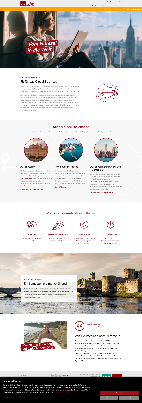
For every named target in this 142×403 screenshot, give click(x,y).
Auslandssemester (26, 178)
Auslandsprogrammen (97, 181)
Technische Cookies (129, 398)
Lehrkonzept (106, 6)
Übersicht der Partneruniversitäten (31, 189)
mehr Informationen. (62, 392)
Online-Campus (110, 2)
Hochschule (118, 6)
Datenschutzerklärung (10, 397)
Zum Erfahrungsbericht (62, 187)
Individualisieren (109, 398)
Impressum (21, 397)
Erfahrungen (75, 183)
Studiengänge (94, 6)
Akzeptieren (120, 393)
